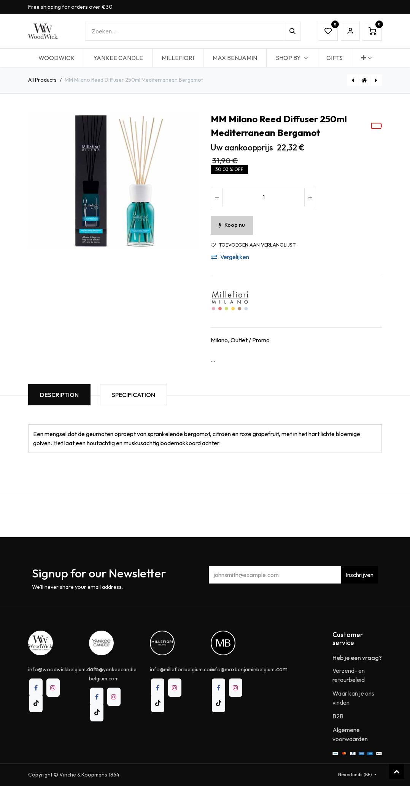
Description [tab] (59, 395)
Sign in (350, 31)
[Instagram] (53, 687)
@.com (63, 669)
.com (249, 669)
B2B (337, 716)
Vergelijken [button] (230, 257)
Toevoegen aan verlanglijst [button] (253, 244)
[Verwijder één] (216, 198)
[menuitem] (56, 58)
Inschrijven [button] (359, 575)
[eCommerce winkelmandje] (372, 31)
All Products (42, 79)
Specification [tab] (133, 395)
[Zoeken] (292, 31)
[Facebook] (36, 687)
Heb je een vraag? (357, 657)
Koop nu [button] (232, 224)
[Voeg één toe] (310, 198)
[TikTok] (36, 703)
